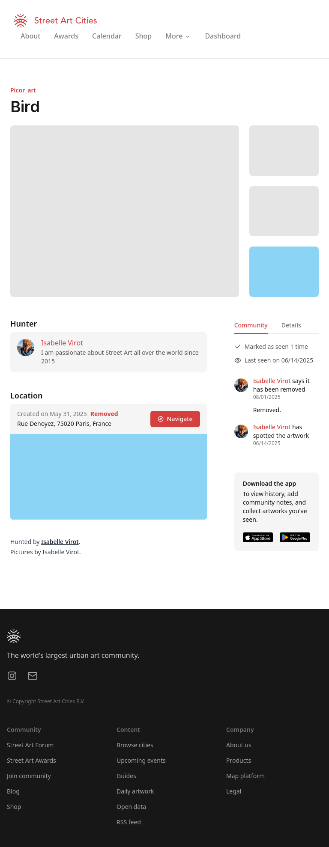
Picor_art (23, 90)
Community (251, 325)
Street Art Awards (31, 760)
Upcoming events (141, 760)
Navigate (175, 419)
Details (291, 325)
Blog (13, 791)
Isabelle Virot (62, 343)
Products (238, 760)
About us (238, 745)
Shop (14, 806)
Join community (29, 776)
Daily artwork (135, 791)
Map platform (245, 776)
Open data (131, 806)
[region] (284, 272)
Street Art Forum (30, 745)
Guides (126, 776)
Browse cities (135, 745)
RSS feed (129, 822)
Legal (233, 791)
